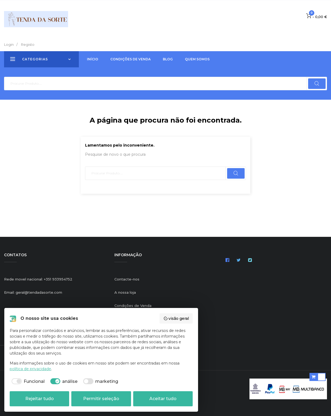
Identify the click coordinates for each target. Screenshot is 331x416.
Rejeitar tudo (39, 398)
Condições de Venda (133, 305)
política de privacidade (30, 368)
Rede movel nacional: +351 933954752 (38, 279)
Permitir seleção (101, 398)
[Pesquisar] (165, 83)
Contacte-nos (126, 279)
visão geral (176, 318)
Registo (27, 44)
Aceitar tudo (163, 398)
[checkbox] (27, 381)
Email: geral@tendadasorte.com (33, 292)
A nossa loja (125, 292)
